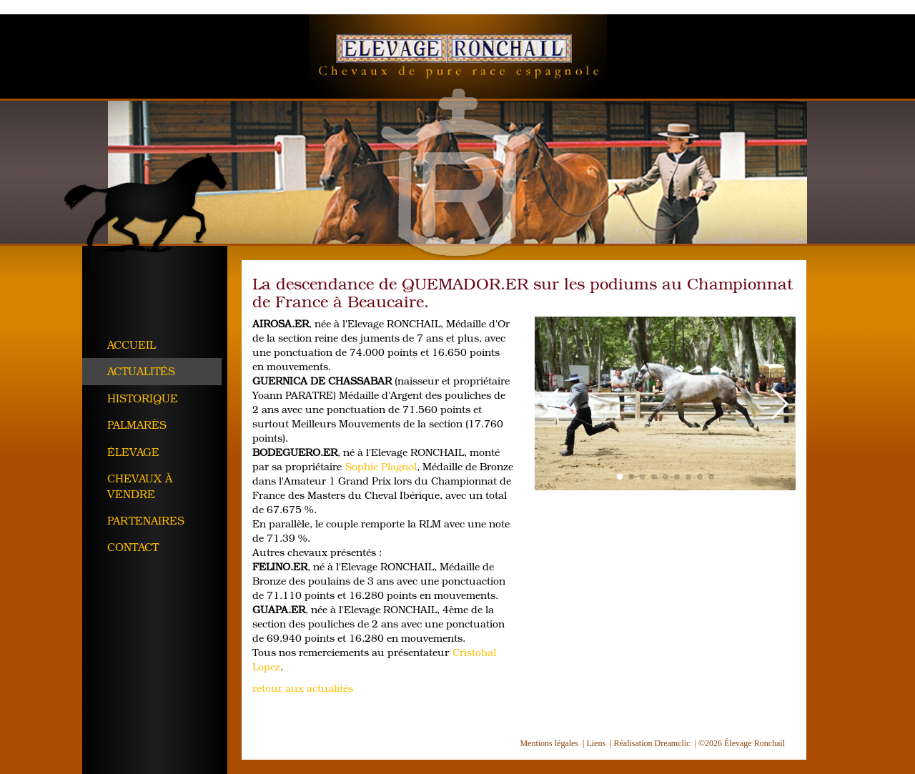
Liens (595, 743)
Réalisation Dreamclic (652, 743)
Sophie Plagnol (381, 466)
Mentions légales (549, 743)
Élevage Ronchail (458, 56)
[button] (551, 404)
